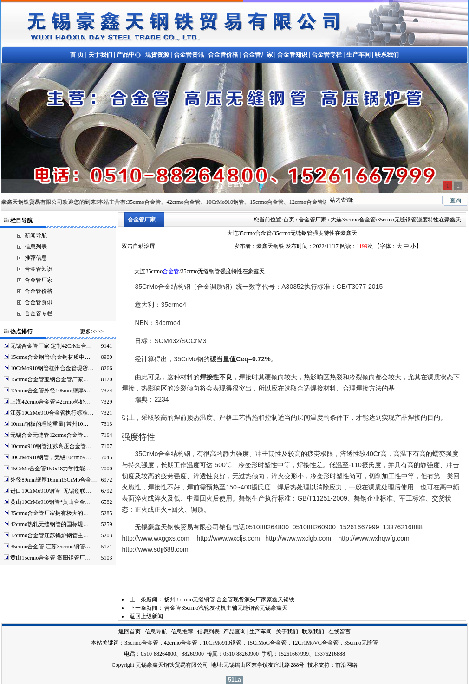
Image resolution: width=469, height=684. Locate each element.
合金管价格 (223, 54)
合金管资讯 (189, 54)
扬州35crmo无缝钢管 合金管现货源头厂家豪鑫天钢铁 (229, 599)
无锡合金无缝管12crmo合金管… (49, 435)
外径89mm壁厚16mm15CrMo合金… (53, 479)
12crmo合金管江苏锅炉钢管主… (49, 535)
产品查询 (234, 631)
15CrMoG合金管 (267, 642)
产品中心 (129, 54)
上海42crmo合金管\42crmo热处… (50, 401)
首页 (288, 219)
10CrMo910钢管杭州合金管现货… (51, 368)
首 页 (77, 54)
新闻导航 (36, 235)
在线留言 (339, 631)
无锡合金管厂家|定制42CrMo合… (50, 346)
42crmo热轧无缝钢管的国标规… (49, 524)
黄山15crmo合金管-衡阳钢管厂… (50, 557)
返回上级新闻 (146, 616)
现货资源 (157, 54)
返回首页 (129, 631)
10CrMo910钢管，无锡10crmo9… (50, 457)
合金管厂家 (258, 54)
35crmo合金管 (141, 642)
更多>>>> (92, 331)
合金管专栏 (327, 54)
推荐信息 (36, 257)
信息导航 (156, 631)
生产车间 (358, 54)
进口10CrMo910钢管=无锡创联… (50, 491)
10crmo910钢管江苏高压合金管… (50, 446)
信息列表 (36, 246)
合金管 (171, 271)
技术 (313, 665)
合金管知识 (292, 54)
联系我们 (387, 54)
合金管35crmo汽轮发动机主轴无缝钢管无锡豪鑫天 (225, 608)
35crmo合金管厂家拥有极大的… (49, 513)
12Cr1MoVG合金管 (315, 642)
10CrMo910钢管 (222, 642)
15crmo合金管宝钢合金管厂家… (49, 379)
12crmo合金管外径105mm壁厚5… (50, 390)
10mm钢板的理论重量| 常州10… (49, 424)
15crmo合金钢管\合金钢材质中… (50, 357)
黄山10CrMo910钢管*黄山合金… (50, 502)
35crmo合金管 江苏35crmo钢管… (50, 546)
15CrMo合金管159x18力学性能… (50, 468)
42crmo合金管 (181, 642)
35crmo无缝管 (361, 642)
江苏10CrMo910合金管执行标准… (51, 413)
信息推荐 (182, 631)
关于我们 (100, 54)
